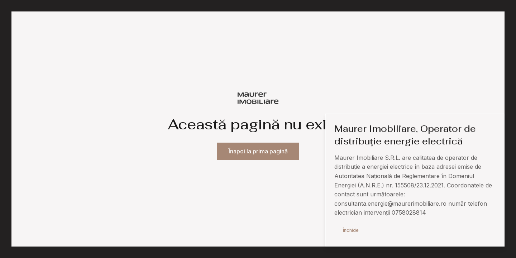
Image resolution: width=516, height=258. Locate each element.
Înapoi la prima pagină (258, 151)
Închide (351, 230)
